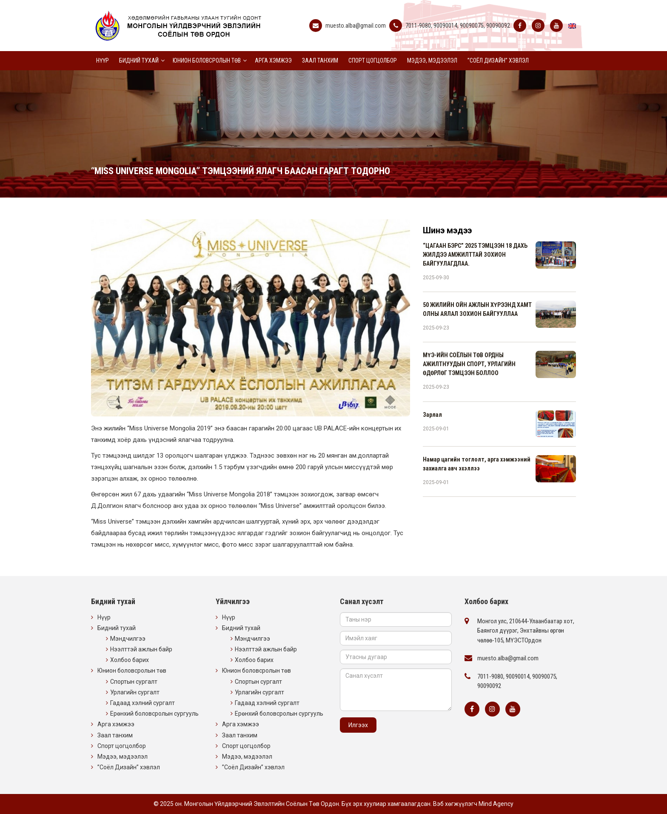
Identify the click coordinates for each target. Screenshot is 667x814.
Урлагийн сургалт (135, 692)
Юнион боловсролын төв (207, 60)
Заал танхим (320, 60)
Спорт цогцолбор (372, 60)
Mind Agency (496, 803)
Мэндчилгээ (127, 638)
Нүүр (102, 60)
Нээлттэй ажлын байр (141, 649)
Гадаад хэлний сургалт (142, 702)
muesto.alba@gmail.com (355, 25)
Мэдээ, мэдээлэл (432, 60)
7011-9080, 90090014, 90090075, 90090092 (457, 25)
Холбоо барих (129, 659)
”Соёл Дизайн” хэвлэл (498, 60)
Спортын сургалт (133, 681)
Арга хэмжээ (273, 60)
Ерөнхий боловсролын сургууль (154, 713)
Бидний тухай (139, 60)
